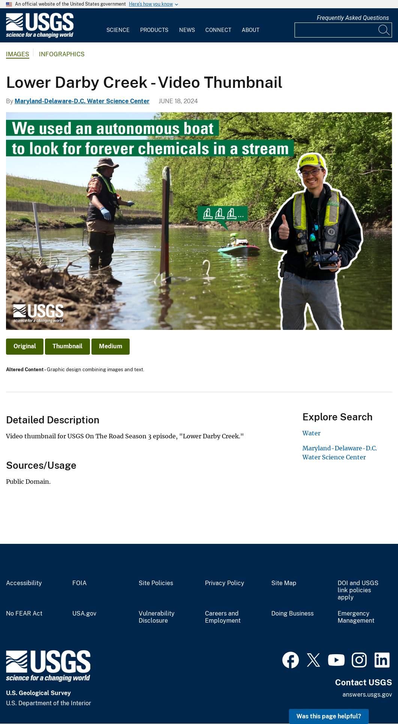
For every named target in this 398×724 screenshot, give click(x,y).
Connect (218, 30)
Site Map (283, 583)
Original (24, 346)
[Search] (384, 30)
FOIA (79, 583)
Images (17, 54)
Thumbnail (67, 346)
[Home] (39, 36)
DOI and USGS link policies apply (358, 590)
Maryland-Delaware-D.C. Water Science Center (82, 101)
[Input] (343, 30)
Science (118, 30)
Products (154, 30)
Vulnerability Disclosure (157, 617)
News (187, 30)
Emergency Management (356, 617)
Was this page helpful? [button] (328, 716)
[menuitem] (118, 25)
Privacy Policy (224, 583)
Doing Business (292, 613)
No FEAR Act (24, 613)
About (250, 30)
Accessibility (24, 583)
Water (311, 433)
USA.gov (84, 613)
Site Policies (156, 583)
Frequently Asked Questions (353, 17)
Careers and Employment (223, 617)
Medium (110, 346)
